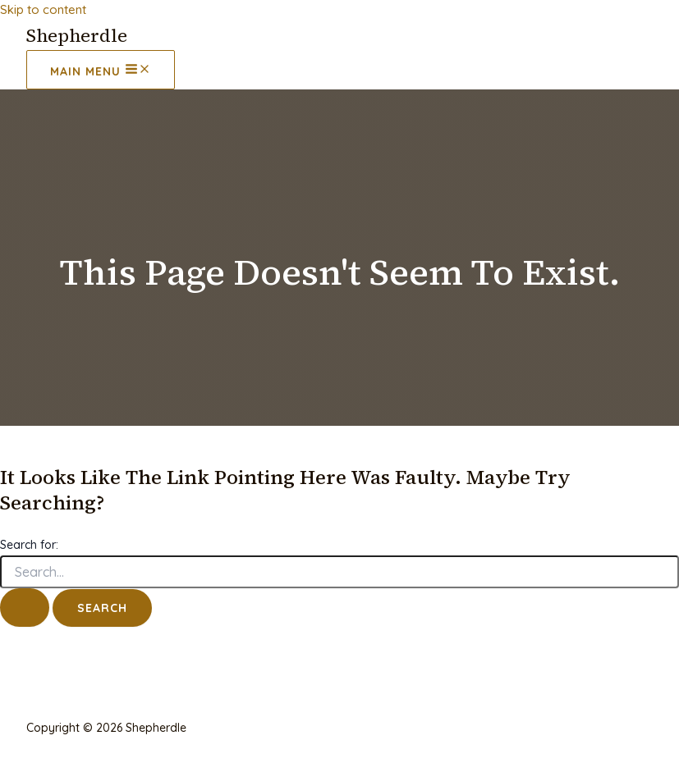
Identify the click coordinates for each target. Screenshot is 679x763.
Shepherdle (76, 35)
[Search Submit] (24, 607)
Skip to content (43, 9)
